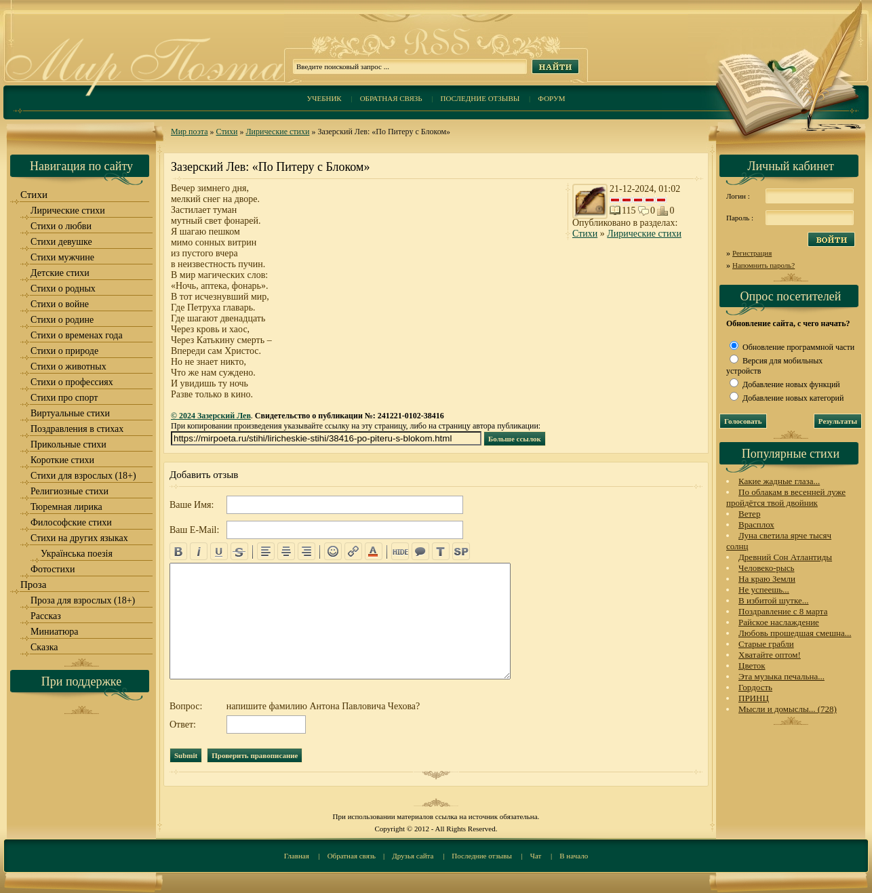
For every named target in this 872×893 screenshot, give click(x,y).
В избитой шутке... (773, 600)
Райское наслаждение (778, 622)
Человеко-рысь (766, 568)
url (353, 551)
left (266, 551)
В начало (573, 856)
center (286, 551)
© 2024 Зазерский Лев (211, 415)
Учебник (323, 98)
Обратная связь (391, 98)
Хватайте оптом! (769, 655)
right (306, 551)
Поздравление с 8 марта (782, 611)
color (373, 551)
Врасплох (756, 524)
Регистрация (752, 253)
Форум (551, 98)
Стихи (227, 131)
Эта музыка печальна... (781, 676)
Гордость (755, 687)
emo (333, 551)
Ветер (749, 514)
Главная (296, 856)
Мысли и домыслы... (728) (787, 709)
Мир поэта (189, 131)
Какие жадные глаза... (779, 481)
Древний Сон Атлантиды (785, 557)
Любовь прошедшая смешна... (794, 633)
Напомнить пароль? (763, 265)
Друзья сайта (412, 856)
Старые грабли (766, 644)
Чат (536, 856)
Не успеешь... (763, 589)
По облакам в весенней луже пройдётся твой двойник (786, 497)
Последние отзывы (480, 98)
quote (420, 551)
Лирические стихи (277, 131)
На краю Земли (766, 579)
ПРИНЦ (753, 698)
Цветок (752, 665)
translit (441, 551)
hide (400, 551)
